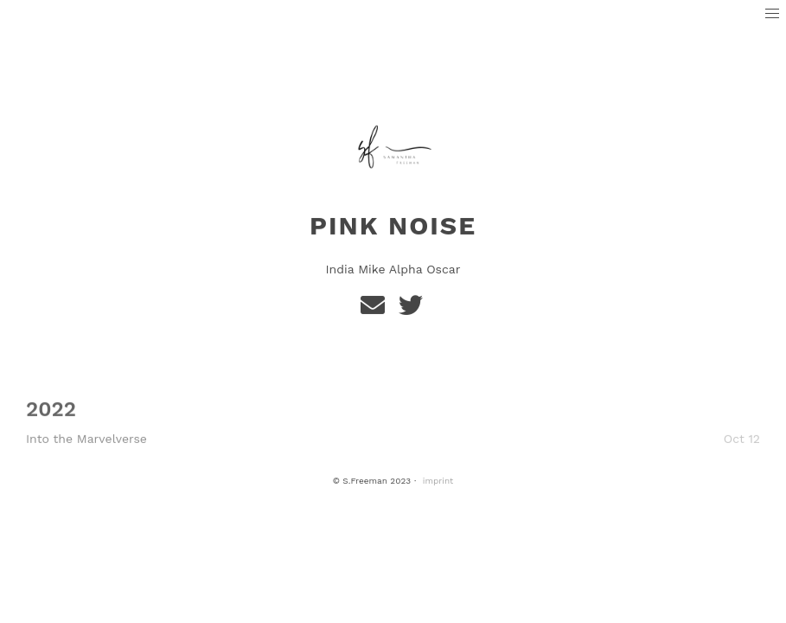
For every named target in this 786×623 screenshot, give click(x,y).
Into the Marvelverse (86, 439)
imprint (438, 480)
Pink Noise (393, 225)
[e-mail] (376, 309)
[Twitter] (412, 309)
